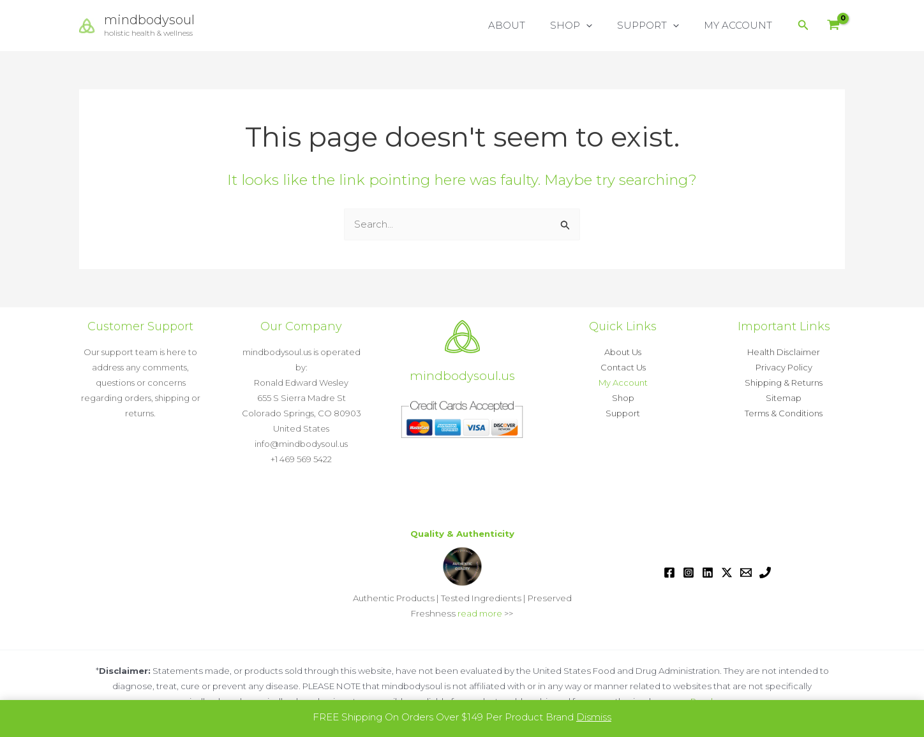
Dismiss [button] (593, 717)
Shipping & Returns (784, 382)
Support (623, 413)
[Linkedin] (707, 572)
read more (480, 613)
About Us (622, 352)
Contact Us (623, 367)
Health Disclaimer (783, 352)
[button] (601, 25)
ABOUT (527, 25)
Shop (623, 398)
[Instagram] (688, 572)
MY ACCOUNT (741, 25)
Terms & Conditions (784, 413)
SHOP (586, 25)
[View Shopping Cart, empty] (833, 26)
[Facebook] (669, 572)
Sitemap (783, 398)
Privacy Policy (784, 367)
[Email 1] (746, 572)
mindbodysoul (149, 19)
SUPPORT (657, 25)
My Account (623, 382)
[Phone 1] (765, 572)
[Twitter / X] (727, 572)
